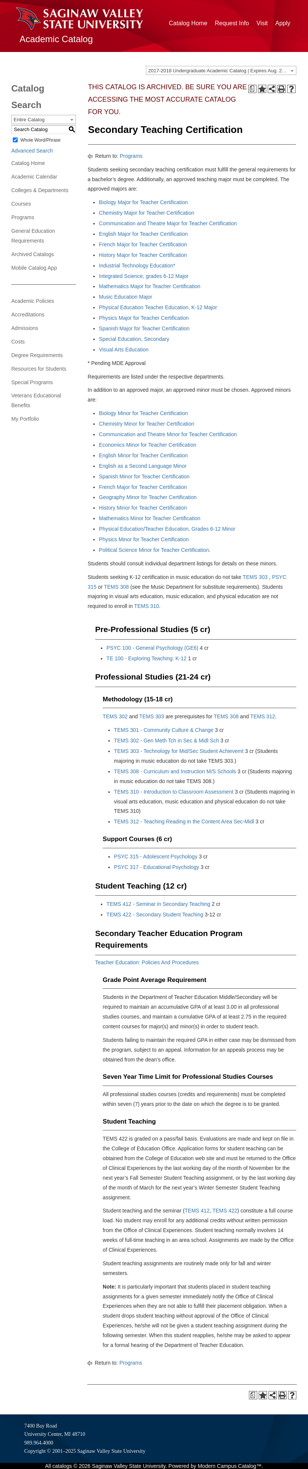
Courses (21, 204)
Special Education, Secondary (134, 339)
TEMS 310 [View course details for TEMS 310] (146, 606)
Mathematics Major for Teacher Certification (149, 286)
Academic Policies (32, 301)
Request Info (232, 23)
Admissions (24, 328)
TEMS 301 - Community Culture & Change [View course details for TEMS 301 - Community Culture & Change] (164, 730)
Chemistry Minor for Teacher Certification (146, 424)
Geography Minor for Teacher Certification (148, 497)
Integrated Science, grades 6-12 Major (143, 276)
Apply (282, 23)
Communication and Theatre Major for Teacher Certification (168, 223)
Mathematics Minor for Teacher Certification (149, 518)
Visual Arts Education (124, 350)
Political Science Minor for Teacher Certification (154, 550)
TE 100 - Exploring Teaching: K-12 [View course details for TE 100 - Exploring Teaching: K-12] (146, 658)
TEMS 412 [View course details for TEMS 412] (197, 1211)
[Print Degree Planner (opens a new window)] (252, 89)
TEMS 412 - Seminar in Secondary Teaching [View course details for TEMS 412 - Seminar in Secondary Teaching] (158, 904)
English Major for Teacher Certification (143, 234)
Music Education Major (125, 297)
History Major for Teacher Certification (143, 255)
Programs (22, 217)
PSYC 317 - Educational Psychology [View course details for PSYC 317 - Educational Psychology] (156, 867)
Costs (18, 342)
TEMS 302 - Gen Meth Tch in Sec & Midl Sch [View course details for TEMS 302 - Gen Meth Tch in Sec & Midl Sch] (166, 741)
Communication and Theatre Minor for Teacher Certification (168, 434)
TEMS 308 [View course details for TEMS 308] (116, 587)
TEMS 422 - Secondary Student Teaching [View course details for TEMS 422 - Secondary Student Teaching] (154, 915)
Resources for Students (38, 369)
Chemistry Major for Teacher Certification (146, 213)
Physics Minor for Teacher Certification (144, 539)
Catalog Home (188, 23)
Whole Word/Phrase (40, 140)
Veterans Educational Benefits (36, 400)
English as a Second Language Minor (143, 466)
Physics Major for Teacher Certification (144, 318)
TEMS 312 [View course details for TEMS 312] (262, 716)
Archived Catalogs (32, 254)
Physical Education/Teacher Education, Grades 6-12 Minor (167, 529)
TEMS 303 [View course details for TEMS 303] (255, 577)
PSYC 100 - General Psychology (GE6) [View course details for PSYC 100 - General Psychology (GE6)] (152, 648)
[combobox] (221, 70)
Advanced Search (32, 151)
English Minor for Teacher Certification (143, 455)
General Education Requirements (33, 236)
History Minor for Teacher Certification (143, 508)
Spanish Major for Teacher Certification (144, 328)
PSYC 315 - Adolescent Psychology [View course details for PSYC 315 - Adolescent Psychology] (155, 857)
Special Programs (32, 382)
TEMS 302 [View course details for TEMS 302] (115, 716)
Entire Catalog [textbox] (29, 119)
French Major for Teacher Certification (143, 244)
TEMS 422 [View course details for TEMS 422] (224, 1211)
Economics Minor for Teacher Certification (147, 445)
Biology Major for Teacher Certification (143, 202)
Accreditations (27, 315)
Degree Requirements (37, 355)
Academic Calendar (34, 177)
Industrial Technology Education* (137, 266)
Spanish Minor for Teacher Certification (144, 476)
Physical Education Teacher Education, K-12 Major (158, 307)
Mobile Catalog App (34, 268)
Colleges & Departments (39, 190)
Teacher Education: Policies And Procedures (147, 962)
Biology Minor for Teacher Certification (143, 413)
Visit (262, 23)
